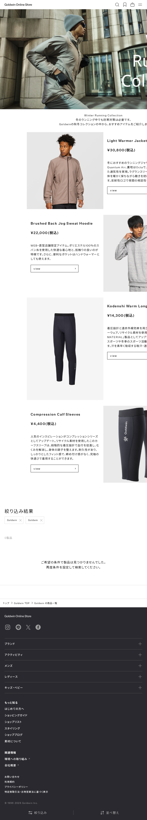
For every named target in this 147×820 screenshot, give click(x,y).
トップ (6, 603)
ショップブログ (14, 735)
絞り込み (37, 812)
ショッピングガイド (16, 715)
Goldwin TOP (22, 603)
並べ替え (109, 812)
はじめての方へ (14, 709)
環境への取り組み (17, 759)
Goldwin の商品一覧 (45, 603)
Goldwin (12, 520)
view (36, 268)
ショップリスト (13, 722)
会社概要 (12, 765)
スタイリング (12, 728)
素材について (13, 741)
